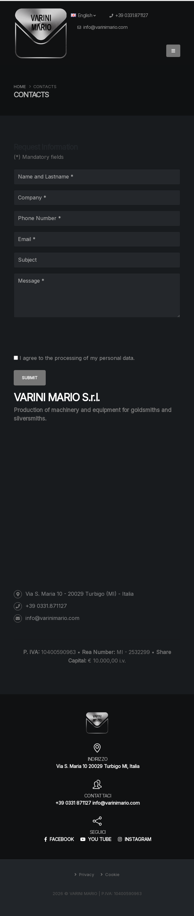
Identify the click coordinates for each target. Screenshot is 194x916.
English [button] (83, 15)
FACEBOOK (59, 839)
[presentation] (63, 335)
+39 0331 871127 (73, 803)
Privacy (86, 874)
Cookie (112, 874)
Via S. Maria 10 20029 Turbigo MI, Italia (97, 766)
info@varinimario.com (105, 27)
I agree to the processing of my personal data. (77, 358)
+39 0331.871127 (131, 15)
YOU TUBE (95, 839)
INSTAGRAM (134, 839)
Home (20, 86)
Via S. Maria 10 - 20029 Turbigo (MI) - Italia (79, 593)
